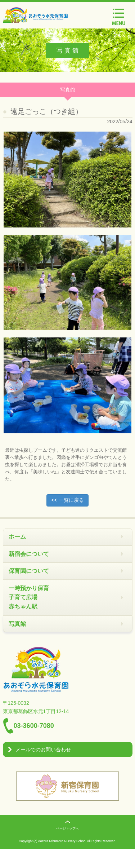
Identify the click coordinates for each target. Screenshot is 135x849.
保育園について (29, 571)
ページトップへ (67, 828)
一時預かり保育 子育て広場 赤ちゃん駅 (29, 597)
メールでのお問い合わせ (43, 749)
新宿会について (29, 554)
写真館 (17, 624)
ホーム (17, 537)
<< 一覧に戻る (67, 500)
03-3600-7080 (34, 725)
